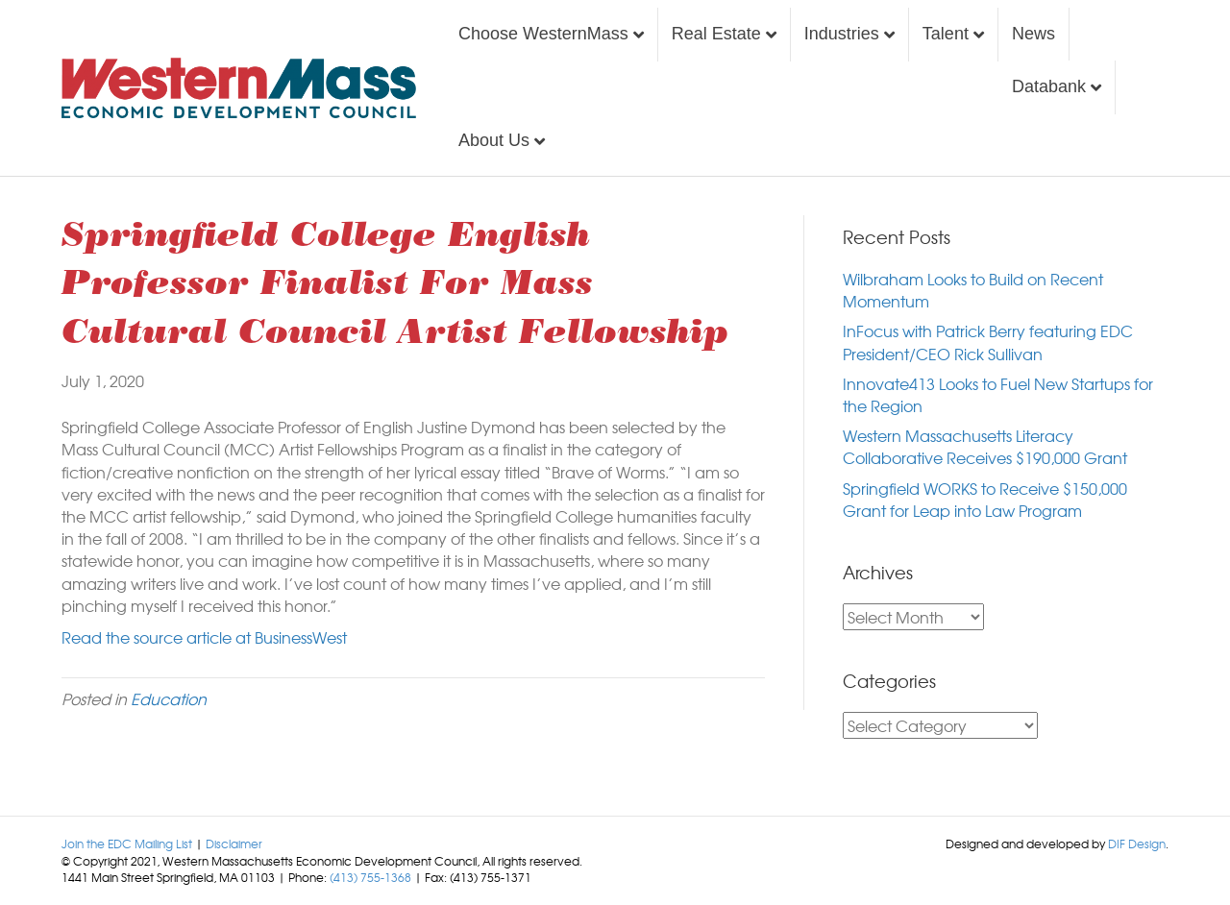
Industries (841, 33)
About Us (493, 140)
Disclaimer (234, 843)
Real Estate (716, 33)
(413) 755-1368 (370, 877)
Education (169, 698)
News (1033, 33)
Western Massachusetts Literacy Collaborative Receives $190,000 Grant (985, 446)
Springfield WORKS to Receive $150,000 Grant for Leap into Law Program (985, 499)
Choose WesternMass (543, 33)
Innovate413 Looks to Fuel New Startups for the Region (998, 394)
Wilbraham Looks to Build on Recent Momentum (973, 289)
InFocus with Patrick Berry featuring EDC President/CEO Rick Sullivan (988, 341)
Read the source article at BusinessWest (204, 636)
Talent (945, 33)
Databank (1049, 86)
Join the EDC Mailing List (127, 843)
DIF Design (1137, 843)
